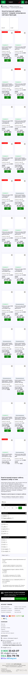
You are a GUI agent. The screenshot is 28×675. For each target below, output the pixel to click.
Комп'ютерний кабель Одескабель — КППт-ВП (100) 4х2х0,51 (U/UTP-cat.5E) (20, 418)
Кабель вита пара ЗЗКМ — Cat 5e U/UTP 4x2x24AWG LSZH (7, 270)
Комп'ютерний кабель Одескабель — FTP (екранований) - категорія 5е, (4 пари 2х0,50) (7, 48)
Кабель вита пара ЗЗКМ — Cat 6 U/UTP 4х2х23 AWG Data (20, 85)
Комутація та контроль (6, 611)
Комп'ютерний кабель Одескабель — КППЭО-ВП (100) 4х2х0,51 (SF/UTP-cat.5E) (7, 344)
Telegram (12, 659)
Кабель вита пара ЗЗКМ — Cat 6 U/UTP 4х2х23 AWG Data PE (20, 233)
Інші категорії (18, 613)
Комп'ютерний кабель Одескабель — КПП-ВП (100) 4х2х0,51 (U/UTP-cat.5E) (20, 344)
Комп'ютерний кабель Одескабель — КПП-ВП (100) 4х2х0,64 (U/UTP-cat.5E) (7, 381)
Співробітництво (5, 632)
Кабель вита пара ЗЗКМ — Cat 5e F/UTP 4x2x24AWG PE (7, 122)
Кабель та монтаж (19, 609)
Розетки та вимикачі (6, 613)
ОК (20, 508)
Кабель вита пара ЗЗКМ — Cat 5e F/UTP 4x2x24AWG (7, 196)
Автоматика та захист (6, 609)
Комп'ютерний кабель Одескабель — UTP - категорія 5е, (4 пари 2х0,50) (7, 455)
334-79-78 (10, 656)
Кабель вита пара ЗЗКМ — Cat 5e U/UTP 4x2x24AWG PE (20, 270)
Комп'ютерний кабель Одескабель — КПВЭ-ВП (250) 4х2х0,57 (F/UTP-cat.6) (20, 159)
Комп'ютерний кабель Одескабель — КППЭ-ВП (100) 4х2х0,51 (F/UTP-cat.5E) (7, 85)
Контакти (3, 626)
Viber (4, 659)
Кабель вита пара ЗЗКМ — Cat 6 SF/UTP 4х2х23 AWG (20, 455)
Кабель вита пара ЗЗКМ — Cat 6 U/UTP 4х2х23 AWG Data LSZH (7, 233)
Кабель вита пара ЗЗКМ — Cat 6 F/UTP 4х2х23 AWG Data (20, 48)
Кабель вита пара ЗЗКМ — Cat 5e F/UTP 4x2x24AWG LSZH (7, 307)
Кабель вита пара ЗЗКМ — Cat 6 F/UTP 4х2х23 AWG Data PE (20, 307)
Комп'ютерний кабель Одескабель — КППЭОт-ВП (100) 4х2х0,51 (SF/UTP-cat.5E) (20, 381)
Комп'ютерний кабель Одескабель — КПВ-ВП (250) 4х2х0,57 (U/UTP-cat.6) (20, 196)
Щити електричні (5, 607)
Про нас (3, 625)
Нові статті (5, 556)
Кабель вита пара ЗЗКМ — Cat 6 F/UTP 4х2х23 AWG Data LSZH (20, 122)
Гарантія (3, 630)
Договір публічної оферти (7, 633)
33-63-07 (10, 651)
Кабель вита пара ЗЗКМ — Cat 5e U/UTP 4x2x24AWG (7, 159)
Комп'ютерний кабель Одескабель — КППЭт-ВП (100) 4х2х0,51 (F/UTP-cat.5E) (7, 418)
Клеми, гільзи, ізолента (20, 607)
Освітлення (17, 611)
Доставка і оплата (5, 628)
